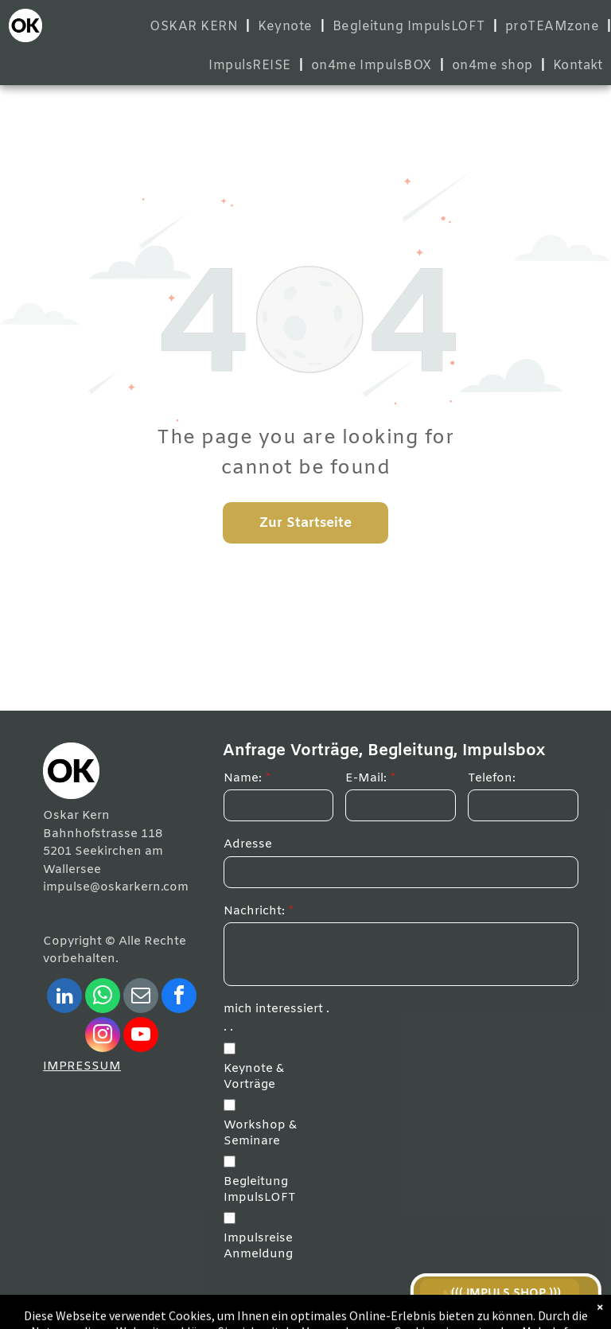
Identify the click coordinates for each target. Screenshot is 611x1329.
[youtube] (140, 1036)
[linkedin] (64, 997)
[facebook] (179, 997)
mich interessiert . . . (276, 1018)
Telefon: (492, 778)
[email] (140, 997)
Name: (243, 778)
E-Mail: (366, 778)
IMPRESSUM (82, 1066)
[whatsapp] (102, 997)
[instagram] (102, 1036)
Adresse (248, 844)
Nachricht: (254, 911)
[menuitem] (196, 26)
